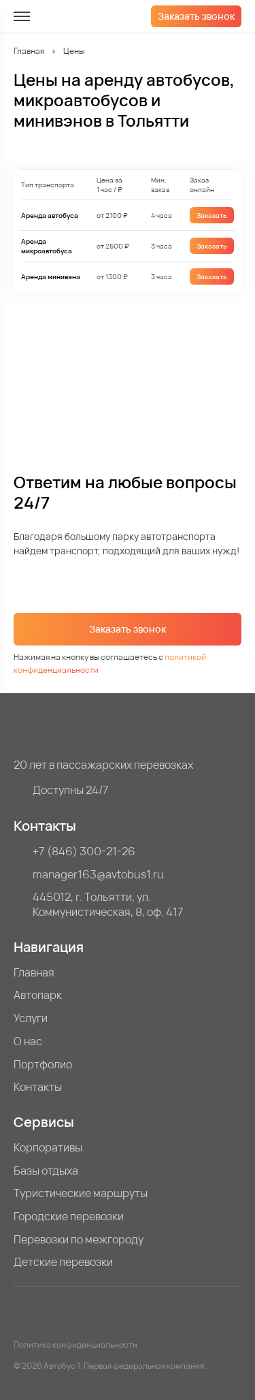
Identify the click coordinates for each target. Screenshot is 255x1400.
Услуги (31, 1018)
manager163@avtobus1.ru (98, 875)
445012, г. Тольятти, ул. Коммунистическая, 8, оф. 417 (108, 904)
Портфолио (43, 1064)
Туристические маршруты (81, 1193)
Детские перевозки (63, 1262)
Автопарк (38, 995)
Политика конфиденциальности (75, 1344)
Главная (29, 51)
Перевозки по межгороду (78, 1239)
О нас (28, 1041)
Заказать (212, 215)
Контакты (38, 1087)
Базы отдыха (46, 1171)
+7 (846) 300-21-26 (84, 851)
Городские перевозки (69, 1216)
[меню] (22, 16)
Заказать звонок (196, 16)
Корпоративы (48, 1148)
